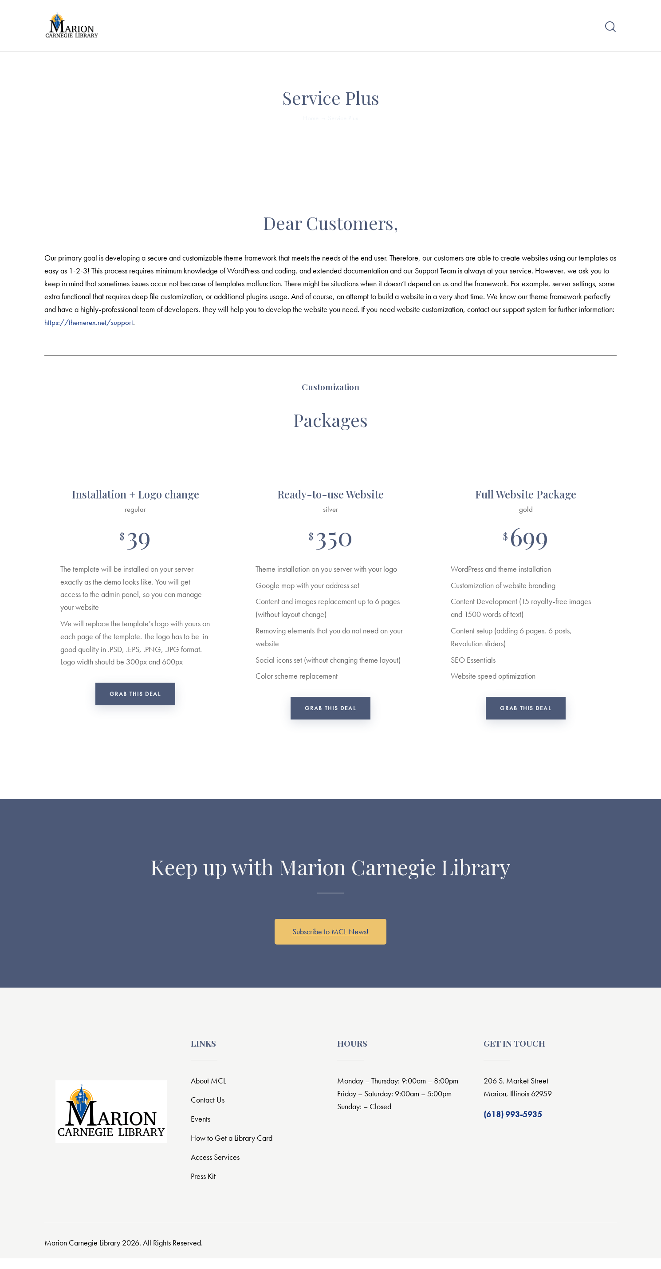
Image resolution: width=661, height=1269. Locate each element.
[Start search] (610, 29)
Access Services (216, 1167)
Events (201, 1129)
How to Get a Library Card (235, 1148)
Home (311, 123)
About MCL (209, 1091)
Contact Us (208, 1110)
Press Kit (204, 1186)
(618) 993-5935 (513, 1125)
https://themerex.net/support (90, 327)
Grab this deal (135, 703)
